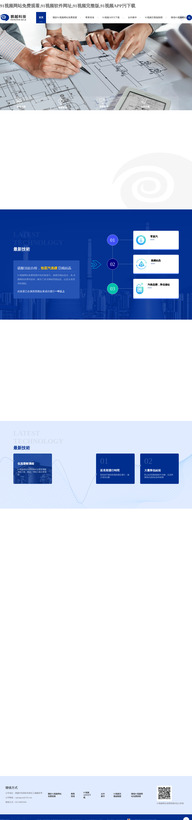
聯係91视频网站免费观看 (137, 795)
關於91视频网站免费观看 (64, 19)
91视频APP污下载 (110, 19)
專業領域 (89, 19)
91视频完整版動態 (153, 19)
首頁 (41, 19)
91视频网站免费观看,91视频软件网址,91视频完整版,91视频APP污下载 (67, 5)
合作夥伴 (131, 19)
